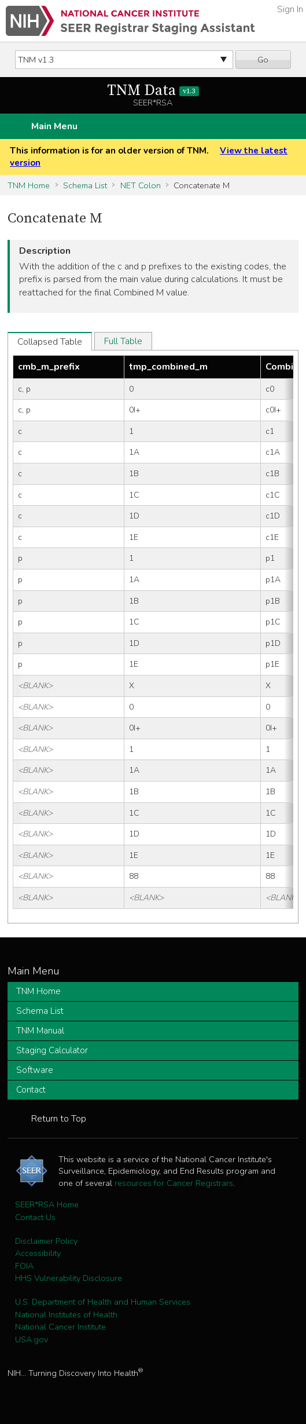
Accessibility (38, 1253)
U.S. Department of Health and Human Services (102, 1302)
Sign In (290, 9)
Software (34, 1070)
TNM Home (29, 185)
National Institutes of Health (66, 1314)
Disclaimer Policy (46, 1241)
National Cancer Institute (60, 1326)
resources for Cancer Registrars (174, 1183)
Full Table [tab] (123, 341)
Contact (31, 1090)
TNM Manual (40, 1030)
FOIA (24, 1266)
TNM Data (153, 90)
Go (262, 59)
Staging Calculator (52, 1050)
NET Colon (140, 185)
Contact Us (35, 1217)
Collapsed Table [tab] (49, 341)
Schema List (85, 185)
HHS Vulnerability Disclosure (68, 1278)
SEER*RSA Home (47, 1204)
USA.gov (31, 1339)
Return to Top (58, 1118)
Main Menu (54, 126)
